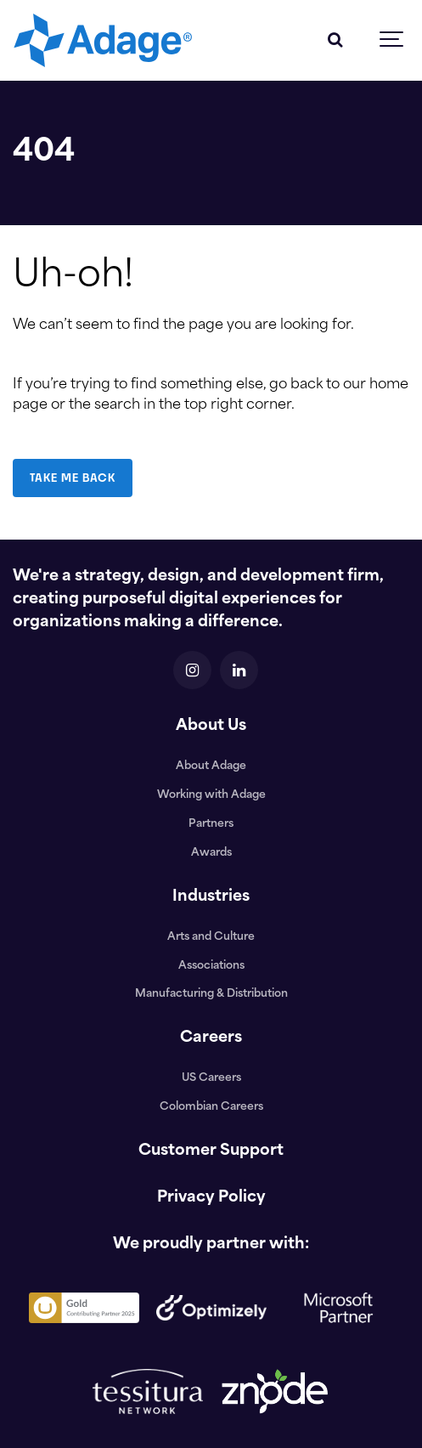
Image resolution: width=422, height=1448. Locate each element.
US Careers (211, 1078)
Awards (211, 853)
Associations (211, 966)
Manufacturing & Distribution (211, 994)
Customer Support (211, 1151)
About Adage (211, 766)
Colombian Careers (211, 1107)
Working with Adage (211, 795)
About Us (211, 726)
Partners (211, 824)
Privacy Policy (211, 1198)
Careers (211, 1038)
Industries (211, 897)
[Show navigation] (392, 40)
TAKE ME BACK (72, 477)
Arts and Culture (211, 937)
